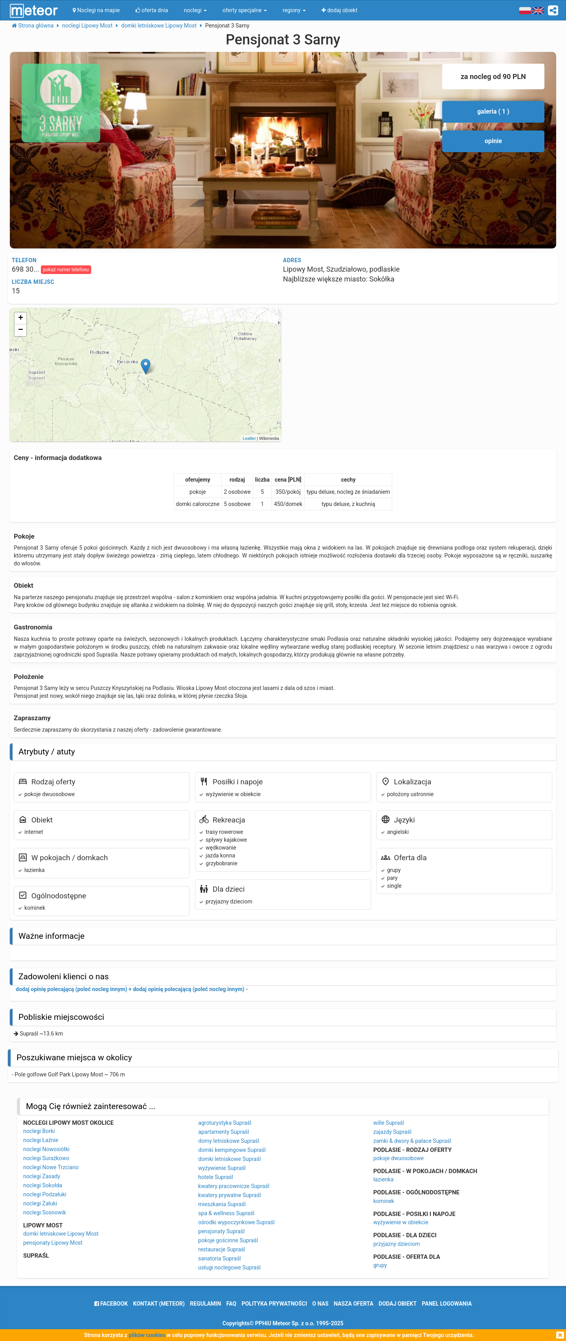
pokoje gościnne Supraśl (228, 1240)
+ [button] (20, 318)
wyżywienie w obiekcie (400, 1222)
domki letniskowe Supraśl (229, 1159)
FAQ (231, 1304)
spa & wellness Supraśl (226, 1213)
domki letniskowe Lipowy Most (61, 1234)
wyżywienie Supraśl (222, 1168)
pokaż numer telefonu (66, 269)
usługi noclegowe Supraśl (229, 1267)
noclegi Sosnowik (44, 1212)
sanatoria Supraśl (219, 1258)
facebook (111, 1304)
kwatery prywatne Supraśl (229, 1195)
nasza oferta (353, 1304)
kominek (383, 1201)
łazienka (383, 1179)
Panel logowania (447, 1304)
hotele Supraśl (215, 1177)
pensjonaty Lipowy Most (53, 1243)
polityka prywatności (274, 1304)
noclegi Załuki (40, 1203)
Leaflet (249, 438)
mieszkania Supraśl (222, 1204)
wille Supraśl (388, 1123)
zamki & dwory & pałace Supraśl (412, 1141)
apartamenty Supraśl (223, 1132)
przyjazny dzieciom (396, 1244)
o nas (320, 1304)
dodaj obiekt (398, 1304)
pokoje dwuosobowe (398, 1158)
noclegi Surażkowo (46, 1158)
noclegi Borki (39, 1131)
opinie (493, 141)
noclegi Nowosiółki (46, 1149)
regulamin (205, 1304)
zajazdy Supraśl (392, 1132)
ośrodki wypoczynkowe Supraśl (236, 1222)
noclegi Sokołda (42, 1185)
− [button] (20, 330)
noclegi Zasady (41, 1176)
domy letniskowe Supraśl (228, 1141)
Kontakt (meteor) (159, 1304)
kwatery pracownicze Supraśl (233, 1186)
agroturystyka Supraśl (224, 1123)
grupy (380, 1265)
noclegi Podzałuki (44, 1194)
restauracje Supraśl (221, 1249)
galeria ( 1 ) (493, 111)
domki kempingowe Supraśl (232, 1150)
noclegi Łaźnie (40, 1140)
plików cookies (147, 1335)
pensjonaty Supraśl (221, 1231)
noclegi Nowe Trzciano (51, 1167)
